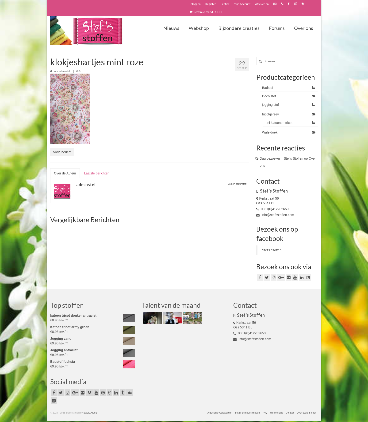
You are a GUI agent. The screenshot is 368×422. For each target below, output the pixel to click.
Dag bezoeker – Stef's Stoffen (281, 158)
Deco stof (269, 96)
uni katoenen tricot (279, 123)
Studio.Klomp (90, 412)
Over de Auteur (65, 173)
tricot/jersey (270, 114)
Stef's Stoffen (272, 250)
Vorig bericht (62, 152)
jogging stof (270, 104)
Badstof (267, 88)
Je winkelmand (206, 12)
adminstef (64, 71)
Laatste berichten (96, 173)
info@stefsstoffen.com (275, 215)
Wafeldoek (270, 132)
